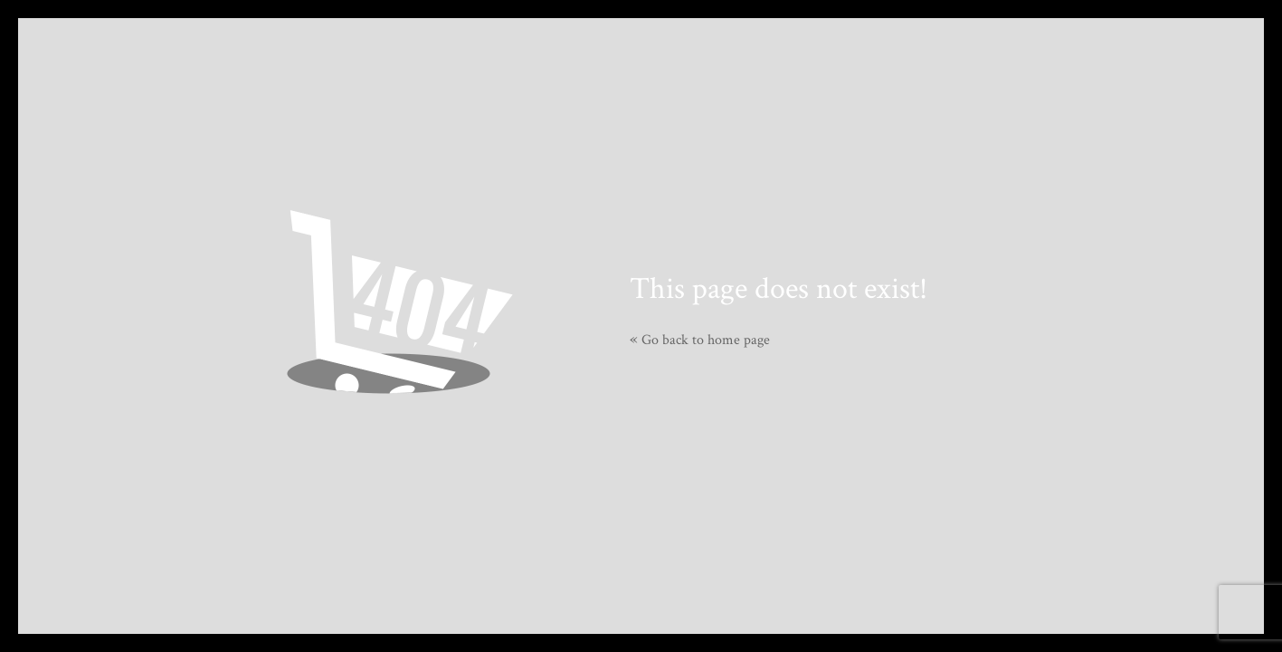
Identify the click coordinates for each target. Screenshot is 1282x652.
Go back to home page (700, 340)
